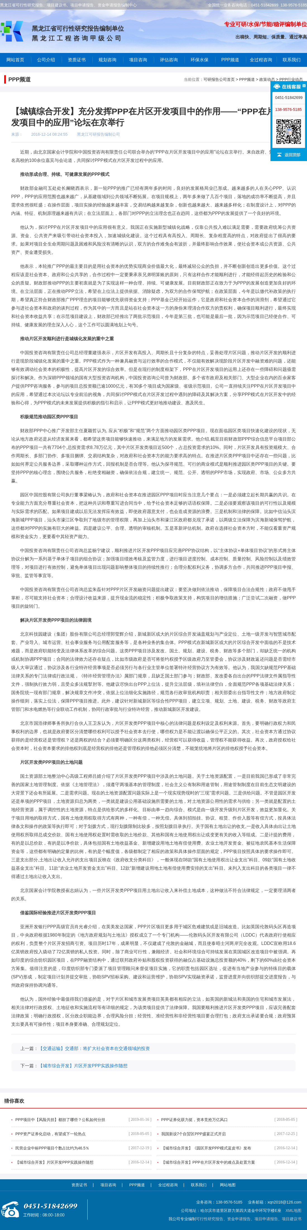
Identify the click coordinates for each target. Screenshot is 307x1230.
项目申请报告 (266, 1219)
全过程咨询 (261, 59)
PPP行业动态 (291, 79)
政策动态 (267, 79)
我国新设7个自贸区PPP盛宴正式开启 (229, 1134)
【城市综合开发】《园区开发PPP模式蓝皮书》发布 (229, 1148)
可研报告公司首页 (219, 79)
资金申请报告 (239, 1219)
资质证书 (79, 1185)
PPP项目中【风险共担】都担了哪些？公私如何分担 (83, 1120)
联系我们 (292, 59)
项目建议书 (291, 1219)
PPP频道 (230, 59)
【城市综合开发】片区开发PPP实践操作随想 (83, 1065)
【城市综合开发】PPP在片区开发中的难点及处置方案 (229, 1162)
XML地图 (293, 1210)
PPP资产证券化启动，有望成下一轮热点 (83, 1134)
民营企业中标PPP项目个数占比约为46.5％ (83, 1148)
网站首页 (15, 59)
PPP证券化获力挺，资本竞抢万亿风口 (229, 1120)
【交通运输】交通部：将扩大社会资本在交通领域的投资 (94, 1048)
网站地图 (228, 1185)
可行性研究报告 (209, 1219)
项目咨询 (138, 59)
